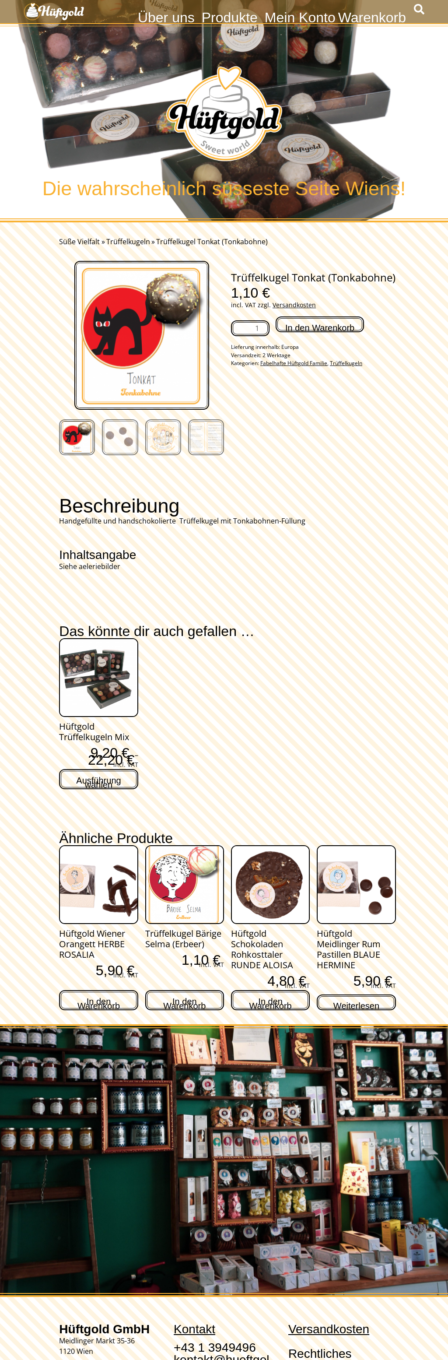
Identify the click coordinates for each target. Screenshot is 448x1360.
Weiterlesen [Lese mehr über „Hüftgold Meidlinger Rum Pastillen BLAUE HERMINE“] (356, 1005)
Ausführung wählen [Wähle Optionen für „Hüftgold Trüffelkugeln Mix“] (98, 781)
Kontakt (194, 1329)
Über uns (166, 16)
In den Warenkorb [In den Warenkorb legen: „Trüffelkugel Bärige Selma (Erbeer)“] (184, 1003)
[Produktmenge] (250, 328)
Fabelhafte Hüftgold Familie (293, 363)
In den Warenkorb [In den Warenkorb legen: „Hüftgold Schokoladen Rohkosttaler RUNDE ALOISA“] (270, 1003)
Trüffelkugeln (128, 241)
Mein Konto (300, 16)
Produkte (230, 16)
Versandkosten (294, 305)
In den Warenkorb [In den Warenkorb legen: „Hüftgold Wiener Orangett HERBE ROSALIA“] (98, 1003)
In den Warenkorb (319, 327)
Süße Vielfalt (79, 241)
